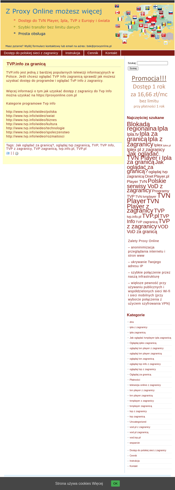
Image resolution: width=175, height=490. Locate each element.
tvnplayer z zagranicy (142, 400)
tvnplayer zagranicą (141, 406)
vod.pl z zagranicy (140, 427)
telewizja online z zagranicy (145, 385)
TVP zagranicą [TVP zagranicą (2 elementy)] (147, 222)
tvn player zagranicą (141, 395)
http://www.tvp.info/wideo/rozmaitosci (35, 136)
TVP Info (107, 145)
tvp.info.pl (66, 148)
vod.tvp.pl (135, 437)
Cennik (93, 53)
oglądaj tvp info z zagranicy (145, 364)
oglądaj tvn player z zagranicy (147, 348)
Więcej (97, 483)
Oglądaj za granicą (140, 374)
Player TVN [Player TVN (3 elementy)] (137, 181)
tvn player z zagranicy (142, 390)
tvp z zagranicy (138, 411)
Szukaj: (132, 63)
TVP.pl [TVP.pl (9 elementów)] (150, 215)
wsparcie (135, 442)
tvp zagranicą (137, 416)
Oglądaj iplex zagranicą (143, 343)
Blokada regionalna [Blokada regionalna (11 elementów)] (142, 126)
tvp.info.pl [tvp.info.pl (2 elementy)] (134, 217)
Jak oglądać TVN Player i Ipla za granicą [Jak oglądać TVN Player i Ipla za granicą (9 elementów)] (149, 157)
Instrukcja (73, 53)
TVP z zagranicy (19, 148)
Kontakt (111, 53)
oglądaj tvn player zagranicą (146, 353)
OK (115, 483)
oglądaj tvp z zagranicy (143, 369)
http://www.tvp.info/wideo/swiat (30, 116)
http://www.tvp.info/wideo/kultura (31, 124)
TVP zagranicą (45, 148)
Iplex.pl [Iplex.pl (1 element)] (167, 145)
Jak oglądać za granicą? (35, 145)
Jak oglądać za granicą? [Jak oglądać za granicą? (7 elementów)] (145, 166)
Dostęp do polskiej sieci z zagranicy (31, 53)
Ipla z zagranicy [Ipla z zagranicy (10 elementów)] (145, 142)
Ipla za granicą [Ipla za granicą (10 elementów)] (142, 136)
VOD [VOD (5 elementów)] (163, 226)
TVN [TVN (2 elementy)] (138, 196)
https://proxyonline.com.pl (56, 95)
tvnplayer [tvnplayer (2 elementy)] (149, 196)
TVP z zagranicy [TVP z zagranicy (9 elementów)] (148, 224)
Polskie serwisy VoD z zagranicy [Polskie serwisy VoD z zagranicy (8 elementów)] (146, 185)
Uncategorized (138, 421)
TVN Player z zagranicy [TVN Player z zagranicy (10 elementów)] (143, 206)
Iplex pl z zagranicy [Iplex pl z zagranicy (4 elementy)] (146, 149)
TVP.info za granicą (26, 63)
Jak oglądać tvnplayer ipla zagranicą (150, 337)
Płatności (135, 379)
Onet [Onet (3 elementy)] (149, 176)
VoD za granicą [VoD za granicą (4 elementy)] (142, 231)
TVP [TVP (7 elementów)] (159, 211)
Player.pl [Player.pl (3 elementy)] (161, 176)
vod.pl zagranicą (139, 432)
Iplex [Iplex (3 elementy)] (158, 145)
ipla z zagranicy (138, 327)
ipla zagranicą (137, 332)
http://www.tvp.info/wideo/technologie (35, 128)
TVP (95, 145)
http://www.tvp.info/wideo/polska (31, 111)
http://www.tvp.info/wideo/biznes (31, 120)
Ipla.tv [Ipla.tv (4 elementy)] (133, 134)
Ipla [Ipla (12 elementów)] (162, 128)
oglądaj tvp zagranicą (73, 145)
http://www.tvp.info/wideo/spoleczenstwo (38, 132)
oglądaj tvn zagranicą (142, 358)
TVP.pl (82, 148)
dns (132, 322)
